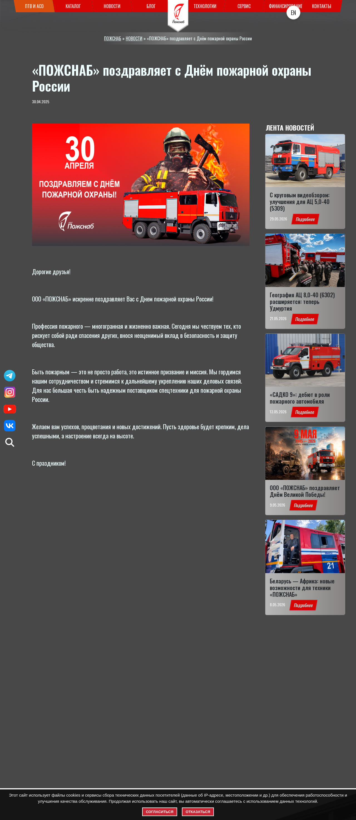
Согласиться (160, 812)
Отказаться (198, 812)
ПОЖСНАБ (112, 38)
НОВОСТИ (134, 38)
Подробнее (305, 219)
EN (293, 12)
